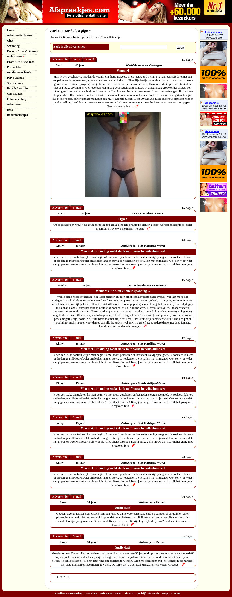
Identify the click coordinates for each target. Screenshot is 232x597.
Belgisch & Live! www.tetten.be (214, 36)
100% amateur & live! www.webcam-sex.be (214, 107)
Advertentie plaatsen (19, 35)
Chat (9, 40)
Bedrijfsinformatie (148, 593)
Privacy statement (111, 593)
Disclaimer (91, 593)
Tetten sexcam (211, 32)
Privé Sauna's (14, 77)
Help (9, 109)
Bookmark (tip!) (16, 115)
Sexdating (12, 46)
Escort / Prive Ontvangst (21, 51)
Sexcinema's (14, 83)
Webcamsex (14, 56)
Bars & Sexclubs (16, 88)
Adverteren (13, 104)
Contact (175, 593)
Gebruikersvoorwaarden (67, 593)
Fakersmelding (15, 99)
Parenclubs (13, 67)
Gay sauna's (14, 93)
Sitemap (129, 593)
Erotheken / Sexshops (19, 61)
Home (10, 30)
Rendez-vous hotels (18, 72)
